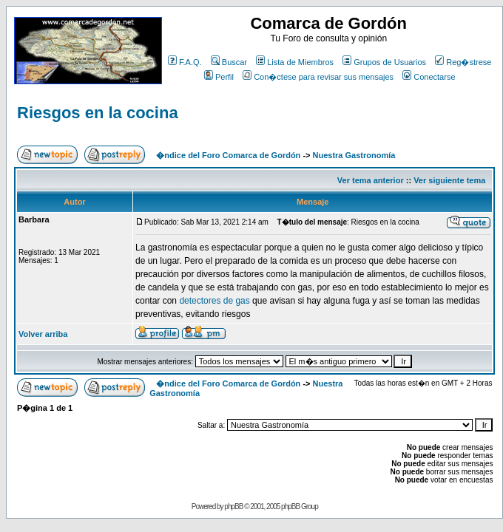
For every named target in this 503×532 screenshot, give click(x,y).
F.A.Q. (185, 62)
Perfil (219, 76)
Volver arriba (42, 334)
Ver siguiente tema (449, 180)
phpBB (233, 506)
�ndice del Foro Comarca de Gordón (228, 155)
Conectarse (428, 76)
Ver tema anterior (370, 180)
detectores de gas (214, 301)
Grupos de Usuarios (384, 62)
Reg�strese (463, 62)
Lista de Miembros (295, 62)
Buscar (229, 62)
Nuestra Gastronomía (354, 155)
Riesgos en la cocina (97, 112)
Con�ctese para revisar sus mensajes (318, 76)
